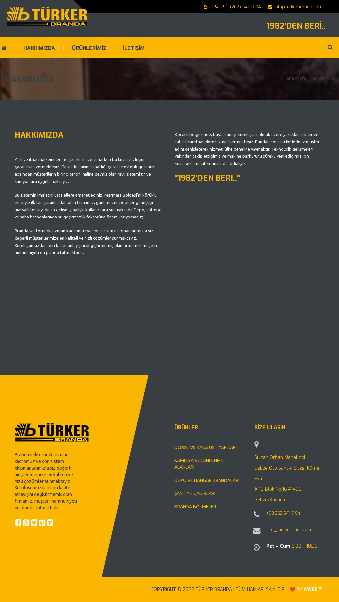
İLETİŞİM (134, 48)
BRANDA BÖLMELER (195, 506)
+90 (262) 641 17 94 (238, 7)
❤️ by (305, 589)
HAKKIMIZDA (39, 48)
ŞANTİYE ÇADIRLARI (194, 493)
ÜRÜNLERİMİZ (89, 48)
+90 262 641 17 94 (283, 513)
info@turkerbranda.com (295, 7)
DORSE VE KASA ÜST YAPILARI (205, 447)
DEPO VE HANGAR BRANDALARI (206, 480)
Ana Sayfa (296, 78)
